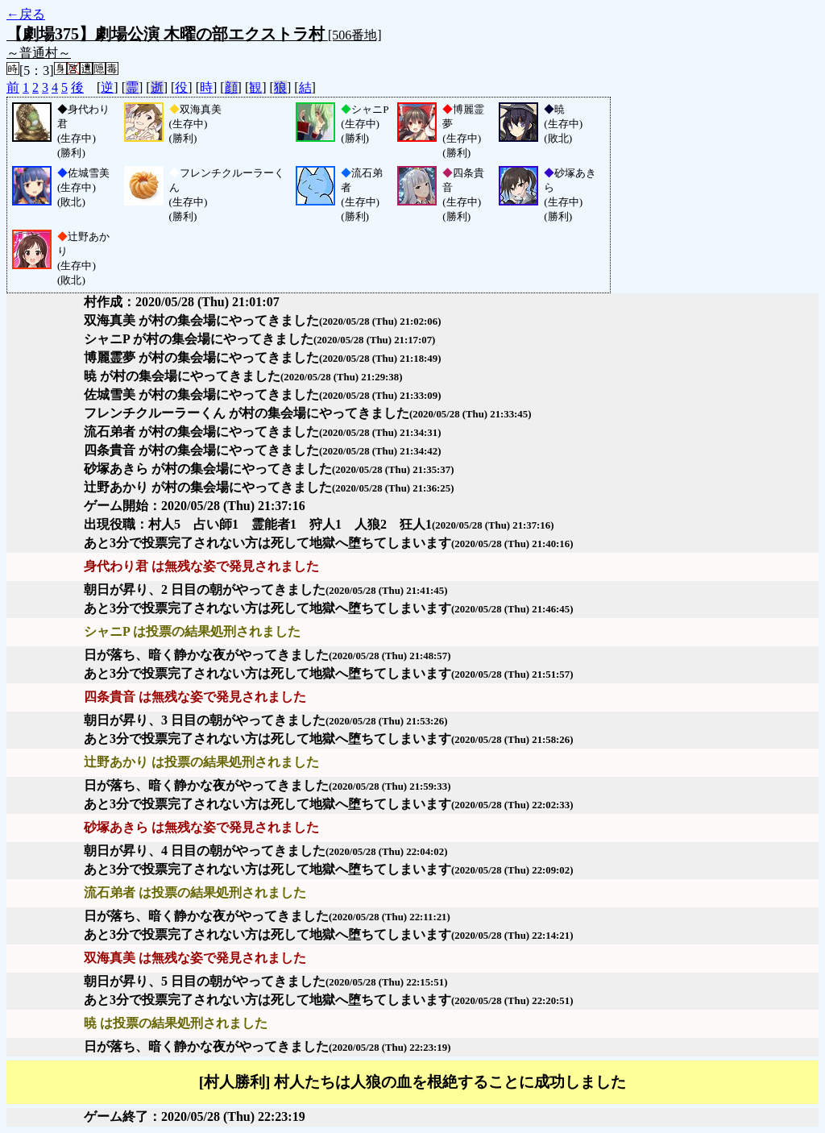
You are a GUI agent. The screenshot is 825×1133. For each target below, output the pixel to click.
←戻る (25, 14)
